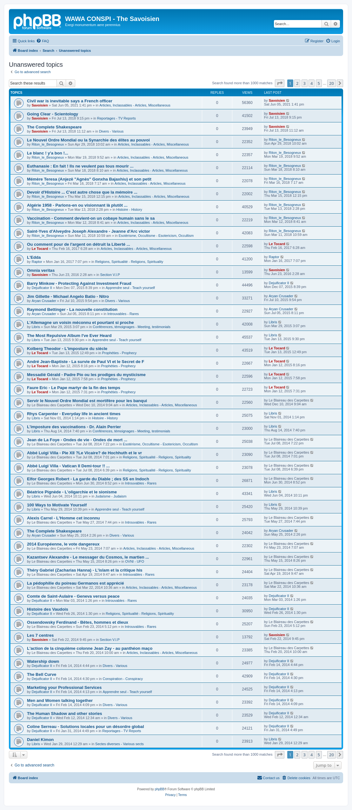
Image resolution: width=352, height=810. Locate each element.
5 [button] (319, 83)
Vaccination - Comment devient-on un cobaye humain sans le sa (91, 218)
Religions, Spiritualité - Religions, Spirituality (129, 262)
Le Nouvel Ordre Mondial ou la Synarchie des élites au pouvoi (88, 140)
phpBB (159, 789)
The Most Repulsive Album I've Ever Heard (69, 335)
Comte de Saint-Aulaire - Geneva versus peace (73, 596)
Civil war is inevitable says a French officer (69, 101)
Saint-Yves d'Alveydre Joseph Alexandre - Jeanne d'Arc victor (88, 231)
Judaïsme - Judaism (110, 496)
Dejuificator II (42, 288)
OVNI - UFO (134, 561)
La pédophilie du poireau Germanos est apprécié (75, 583)
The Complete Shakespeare (54, 127)
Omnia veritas (41, 270)
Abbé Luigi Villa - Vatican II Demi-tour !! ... (68, 465)
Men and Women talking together (60, 700)
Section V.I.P (110, 275)
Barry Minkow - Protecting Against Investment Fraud (79, 283)
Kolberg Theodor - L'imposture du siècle (67, 348)
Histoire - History (129, 209)
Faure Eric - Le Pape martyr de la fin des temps (73, 387)
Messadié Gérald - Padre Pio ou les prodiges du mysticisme (86, 374)
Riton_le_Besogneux (48, 144)
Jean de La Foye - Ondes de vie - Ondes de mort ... (77, 439)
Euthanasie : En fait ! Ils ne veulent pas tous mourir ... (80, 166)
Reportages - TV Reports (116, 118)
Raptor (37, 262)
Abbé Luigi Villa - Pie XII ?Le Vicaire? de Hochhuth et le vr (84, 452)
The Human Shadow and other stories (64, 713)
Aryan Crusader (44, 301)
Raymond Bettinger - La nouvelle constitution (72, 309)
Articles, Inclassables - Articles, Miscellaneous (134, 105)
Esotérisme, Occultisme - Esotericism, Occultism (156, 235)
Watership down (43, 661)
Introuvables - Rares (123, 314)
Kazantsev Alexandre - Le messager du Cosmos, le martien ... (88, 557)
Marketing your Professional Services (64, 687)
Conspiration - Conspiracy (123, 679)
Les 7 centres (40, 635)
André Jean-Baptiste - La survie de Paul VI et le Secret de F (85, 361)
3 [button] (304, 83)
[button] (279, 83)
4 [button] (311, 83)
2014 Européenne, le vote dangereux (63, 544)
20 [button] (331, 83)
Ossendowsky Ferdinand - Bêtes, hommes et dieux (77, 622)
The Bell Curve (41, 674)
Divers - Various (111, 131)
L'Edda (34, 257)
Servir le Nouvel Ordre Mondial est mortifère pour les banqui (87, 400)
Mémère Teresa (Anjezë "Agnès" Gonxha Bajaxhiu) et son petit (89, 179)
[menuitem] (42, 41)
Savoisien (40, 105)
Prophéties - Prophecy (119, 353)
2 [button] (297, 83)
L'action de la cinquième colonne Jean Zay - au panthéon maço (89, 648)
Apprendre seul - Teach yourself (130, 288)
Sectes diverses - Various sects (119, 744)
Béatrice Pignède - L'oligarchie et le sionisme (72, 492)
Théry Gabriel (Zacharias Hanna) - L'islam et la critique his (85, 570)
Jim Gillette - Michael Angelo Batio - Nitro (68, 296)
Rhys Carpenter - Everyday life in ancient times (74, 413)
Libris (36, 327)
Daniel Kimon (40, 739)
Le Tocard (40, 249)
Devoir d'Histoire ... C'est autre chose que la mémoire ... (82, 192)
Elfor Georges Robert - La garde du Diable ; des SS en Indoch (88, 479)
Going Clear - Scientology (52, 114)
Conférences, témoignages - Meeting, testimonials (131, 327)
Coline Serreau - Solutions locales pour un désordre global (85, 726)
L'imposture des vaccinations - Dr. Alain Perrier (74, 426)
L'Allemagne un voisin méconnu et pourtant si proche (80, 322)
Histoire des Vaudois (47, 609)
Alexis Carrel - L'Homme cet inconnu (63, 518)
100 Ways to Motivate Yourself (57, 505)
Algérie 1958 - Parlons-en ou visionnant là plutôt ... (77, 205)
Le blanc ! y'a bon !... (47, 153)
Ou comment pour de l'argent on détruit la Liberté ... (78, 244)
